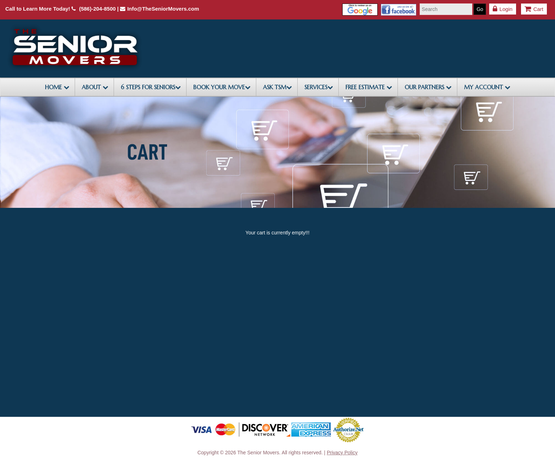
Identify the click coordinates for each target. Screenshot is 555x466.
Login (503, 8)
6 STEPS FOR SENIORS (151, 87)
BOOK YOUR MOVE (222, 87)
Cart (534, 8)
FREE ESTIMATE (368, 87)
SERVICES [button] (318, 87)
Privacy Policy (342, 452)
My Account (487, 87)
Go (479, 9)
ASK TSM (277, 87)
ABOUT (95, 87)
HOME (57, 87)
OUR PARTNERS (428, 87)
